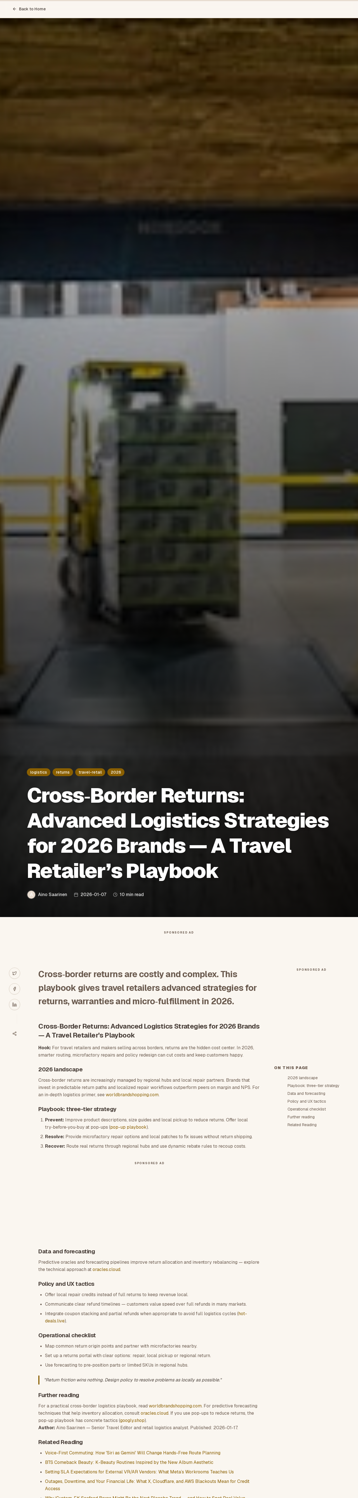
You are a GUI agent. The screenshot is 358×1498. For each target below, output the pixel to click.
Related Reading (302, 1225)
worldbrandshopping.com (132, 1106)
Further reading (301, 1217)
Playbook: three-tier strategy (314, 1186)
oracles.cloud (106, 1281)
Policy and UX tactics (307, 1201)
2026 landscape (303, 1178)
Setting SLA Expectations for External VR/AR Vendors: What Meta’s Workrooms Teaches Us (139, 1483)
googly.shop (132, 1432)
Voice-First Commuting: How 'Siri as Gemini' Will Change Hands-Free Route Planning (132, 1464)
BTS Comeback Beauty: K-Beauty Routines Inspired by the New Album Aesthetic (129, 1473)
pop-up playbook (128, 1138)
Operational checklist (307, 1209)
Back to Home (29, 8)
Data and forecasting (306, 1193)
